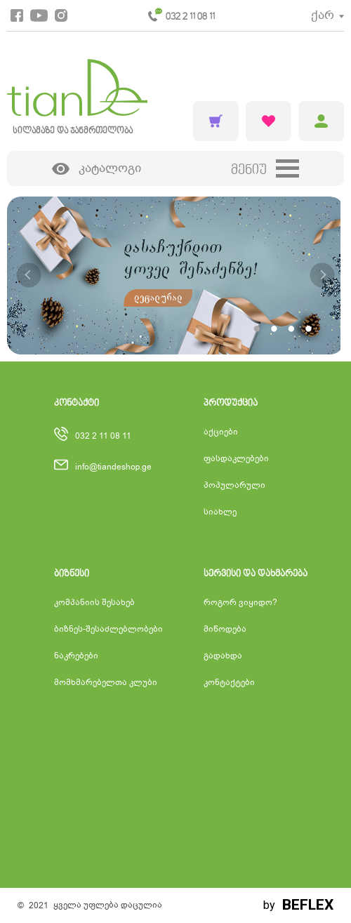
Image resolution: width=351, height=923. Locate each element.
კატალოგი (97, 169)
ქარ (322, 15)
